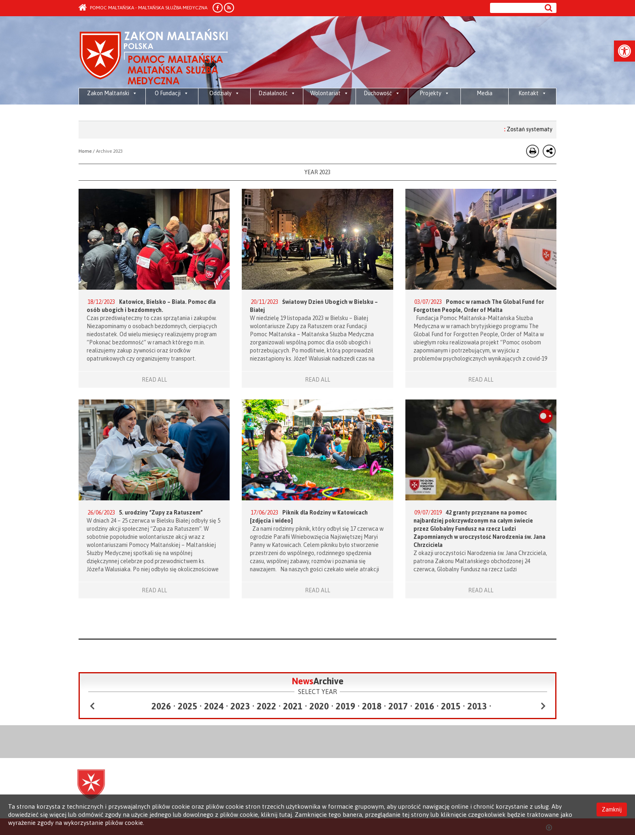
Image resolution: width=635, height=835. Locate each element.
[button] (624, 51)
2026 (161, 706)
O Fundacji (172, 93)
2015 (450, 706)
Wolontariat (329, 93)
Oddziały (224, 93)
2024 (214, 706)
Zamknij (612, 809)
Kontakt (532, 93)
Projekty (435, 93)
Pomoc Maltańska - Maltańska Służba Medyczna (143, 8)
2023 (240, 706)
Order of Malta (154, 57)
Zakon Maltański (112, 93)
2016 (424, 706)
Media (484, 93)
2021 (293, 706)
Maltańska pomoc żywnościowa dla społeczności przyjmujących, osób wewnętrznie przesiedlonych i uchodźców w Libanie (112, 113)
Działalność (277, 93)
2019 (345, 706)
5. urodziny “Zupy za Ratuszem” (161, 512)
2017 (398, 706)
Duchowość (382, 93)
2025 (187, 706)
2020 (319, 706)
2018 (371, 706)
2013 (477, 706)
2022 (266, 706)
